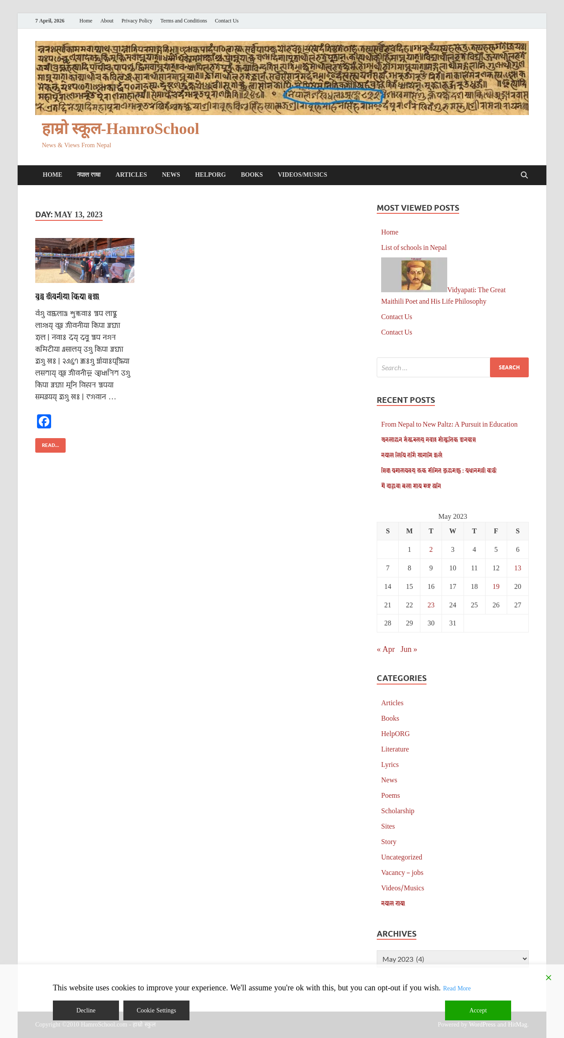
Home (85, 21)
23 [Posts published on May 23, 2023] (430, 604)
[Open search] (524, 175)
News (171, 174)
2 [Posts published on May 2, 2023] (431, 549)
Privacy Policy (137, 21)
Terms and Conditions (183, 21)
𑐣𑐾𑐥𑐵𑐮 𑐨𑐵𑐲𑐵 (88, 174)
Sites (388, 826)
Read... (47, 443)
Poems (390, 795)
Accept (478, 1010)
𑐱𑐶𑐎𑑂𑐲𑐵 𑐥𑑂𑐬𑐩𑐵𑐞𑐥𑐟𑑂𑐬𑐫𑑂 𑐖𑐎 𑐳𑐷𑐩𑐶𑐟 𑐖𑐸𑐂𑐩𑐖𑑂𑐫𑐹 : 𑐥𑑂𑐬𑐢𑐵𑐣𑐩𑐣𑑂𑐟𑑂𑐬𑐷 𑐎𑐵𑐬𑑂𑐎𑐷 (439, 470)
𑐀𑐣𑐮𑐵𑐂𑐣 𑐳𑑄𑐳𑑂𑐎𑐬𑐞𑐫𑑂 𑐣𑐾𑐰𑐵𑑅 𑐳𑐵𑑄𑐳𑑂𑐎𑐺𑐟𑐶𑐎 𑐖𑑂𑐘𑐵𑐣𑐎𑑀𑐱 (428, 439)
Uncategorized (401, 856)
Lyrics (390, 764)
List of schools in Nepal (414, 247)
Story (389, 841)
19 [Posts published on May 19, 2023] (496, 586)
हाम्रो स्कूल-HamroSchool (120, 129)
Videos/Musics (302, 174)
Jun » (409, 649)
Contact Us (227, 21)
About (107, 21)
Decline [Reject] (86, 1010)
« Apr (386, 649)
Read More (457, 988)
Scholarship (398, 810)
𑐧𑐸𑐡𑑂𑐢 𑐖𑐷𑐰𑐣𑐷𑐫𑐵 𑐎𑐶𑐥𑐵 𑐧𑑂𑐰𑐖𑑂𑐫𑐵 (67, 295)
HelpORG (210, 174)
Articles (131, 174)
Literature (395, 748)
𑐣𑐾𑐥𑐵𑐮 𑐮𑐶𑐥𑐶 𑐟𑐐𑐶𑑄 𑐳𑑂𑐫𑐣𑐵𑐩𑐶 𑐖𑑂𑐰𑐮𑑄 (411, 454)
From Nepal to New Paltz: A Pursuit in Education (449, 424)
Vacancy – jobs (402, 872)
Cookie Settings (156, 1010)
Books (252, 174)
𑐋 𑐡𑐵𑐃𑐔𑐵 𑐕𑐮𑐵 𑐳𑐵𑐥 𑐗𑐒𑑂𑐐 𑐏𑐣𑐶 (411, 485)
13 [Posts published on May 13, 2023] (517, 567)
